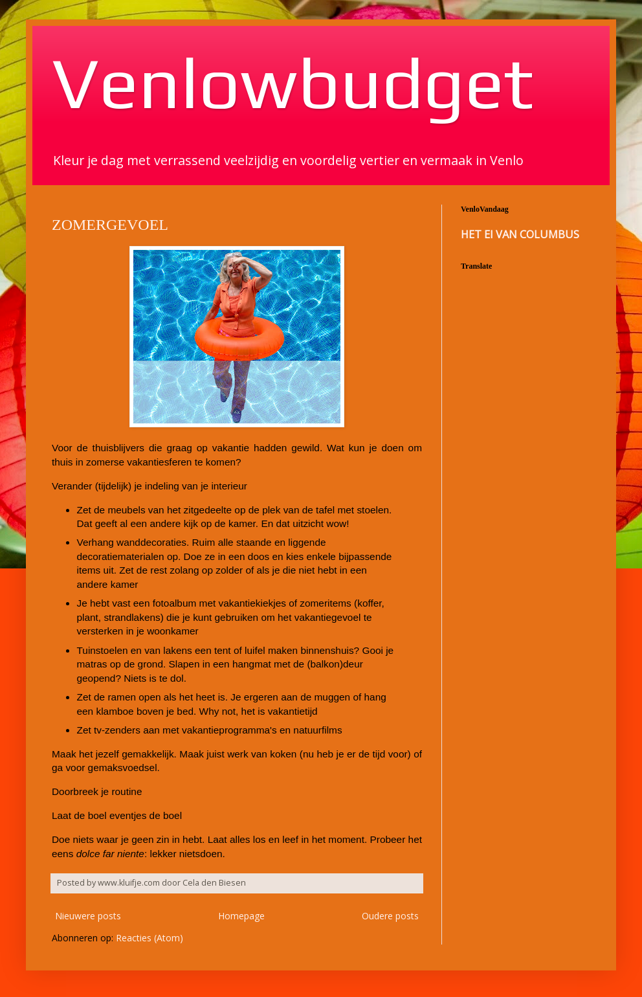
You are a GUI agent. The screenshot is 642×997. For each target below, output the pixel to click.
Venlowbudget (292, 82)
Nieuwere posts (88, 916)
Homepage (241, 916)
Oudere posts (390, 916)
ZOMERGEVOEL (110, 224)
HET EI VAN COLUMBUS (520, 234)
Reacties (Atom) (149, 938)
